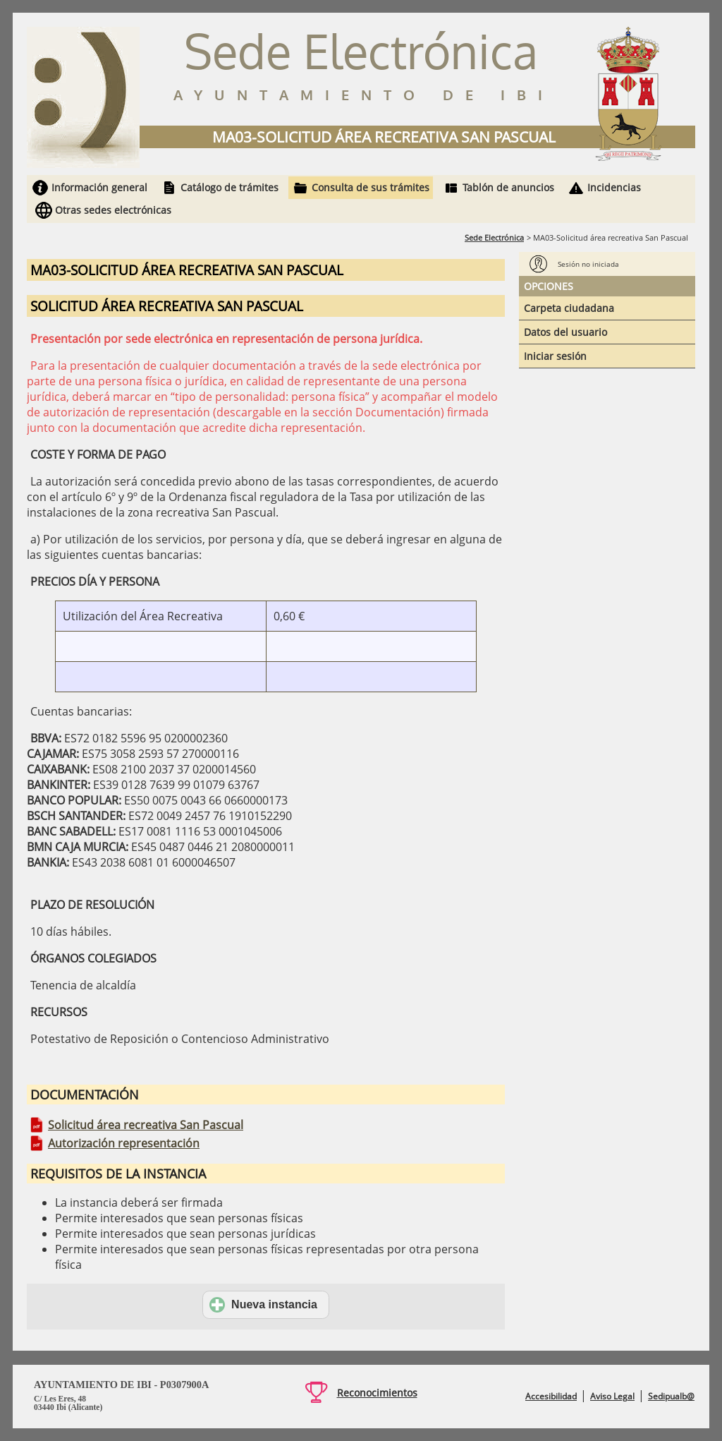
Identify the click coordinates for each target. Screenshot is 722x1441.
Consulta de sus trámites (370, 187)
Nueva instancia (263, 1305)
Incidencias (614, 187)
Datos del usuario (565, 332)
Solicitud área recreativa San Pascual (145, 1125)
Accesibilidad (551, 1396)
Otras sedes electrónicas (113, 210)
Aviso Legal (612, 1396)
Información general (99, 187)
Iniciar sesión (555, 356)
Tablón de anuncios (508, 187)
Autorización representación (124, 1143)
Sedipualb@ (671, 1396)
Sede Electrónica (494, 237)
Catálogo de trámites (229, 187)
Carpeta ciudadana (569, 308)
